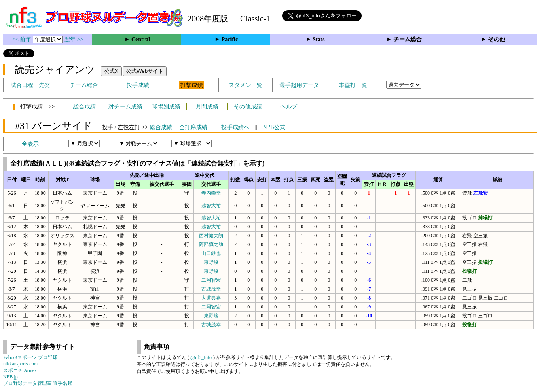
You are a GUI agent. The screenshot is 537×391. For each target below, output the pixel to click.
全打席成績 (193, 127)
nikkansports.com (20, 364)
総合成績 (84, 107)
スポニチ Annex (20, 370)
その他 (496, 39)
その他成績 (248, 107)
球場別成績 (166, 107)
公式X (111, 71)
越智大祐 (211, 205)
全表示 (30, 144)
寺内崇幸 (211, 193)
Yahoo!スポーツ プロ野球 (30, 357)
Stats (319, 39)
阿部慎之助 (211, 244)
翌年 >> (73, 39)
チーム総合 (407, 39)
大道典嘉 (211, 298)
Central (140, 39)
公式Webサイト (144, 71)
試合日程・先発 (30, 85)
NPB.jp (10, 377)
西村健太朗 (211, 235)
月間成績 (207, 107)
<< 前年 (22, 39)
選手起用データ (299, 85)
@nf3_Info (201, 357)
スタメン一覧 (245, 85)
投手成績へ (235, 127)
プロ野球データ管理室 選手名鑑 (37, 383)
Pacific (230, 39)
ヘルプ (288, 107)
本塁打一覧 (353, 85)
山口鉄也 (211, 253)
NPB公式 (274, 127)
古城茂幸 (211, 289)
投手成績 (138, 85)
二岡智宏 (211, 280)
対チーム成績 (125, 107)
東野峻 (211, 262)
